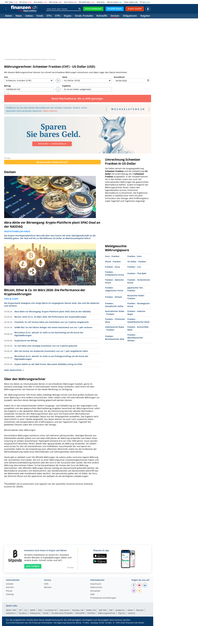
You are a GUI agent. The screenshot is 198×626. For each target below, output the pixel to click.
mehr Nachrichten (14, 370)
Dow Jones (64, 610)
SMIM (32, 610)
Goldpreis (120, 610)
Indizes (29, 16)
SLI (25, 610)
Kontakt (9, 584)
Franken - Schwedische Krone (114, 273)
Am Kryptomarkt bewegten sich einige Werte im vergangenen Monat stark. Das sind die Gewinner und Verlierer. (51, 304)
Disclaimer (95, 591)
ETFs (49, 16)
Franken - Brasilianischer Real (114, 337)
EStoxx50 (82, 2)
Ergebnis (87, 88)
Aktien (8, 16)
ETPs (57, 16)
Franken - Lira (134, 266)
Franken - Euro (134, 256)
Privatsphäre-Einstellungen (103, 598)
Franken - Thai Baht (136, 273)
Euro (66, 2)
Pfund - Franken (113, 261)
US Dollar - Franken (136, 261)
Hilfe (46, 584)
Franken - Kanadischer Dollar (114, 305)
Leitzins (131, 613)
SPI (21, 2)
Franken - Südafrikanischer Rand (138, 320)
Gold (98, 2)
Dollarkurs (11, 613)
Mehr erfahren (50, 111)
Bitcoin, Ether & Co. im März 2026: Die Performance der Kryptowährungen (44, 292)
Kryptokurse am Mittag (25, 340)
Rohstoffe (101, 16)
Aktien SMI (11, 610)
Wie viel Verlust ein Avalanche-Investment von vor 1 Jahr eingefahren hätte (51, 351)
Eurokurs (23, 613)
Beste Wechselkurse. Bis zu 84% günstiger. (78, 98)
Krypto (67, 16)
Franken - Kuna (112, 266)
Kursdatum (132, 79)
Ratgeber (145, 16)
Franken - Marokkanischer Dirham (135, 337)
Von (29, 79)
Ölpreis (121, 613)
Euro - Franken (112, 256)
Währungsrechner (106, 613)
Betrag (29, 88)
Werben (48, 587)
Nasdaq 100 (77, 610)
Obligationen (130, 16)
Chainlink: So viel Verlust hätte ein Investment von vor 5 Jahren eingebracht (51, 322)
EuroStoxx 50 (51, 610)
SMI (6, 2)
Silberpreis (35, 613)
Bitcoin (110, 2)
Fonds (39, 16)
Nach (87, 79)
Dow (35, 2)
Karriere (10, 587)
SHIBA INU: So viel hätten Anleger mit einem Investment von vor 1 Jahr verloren (53, 327)
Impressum (95, 584)
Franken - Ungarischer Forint (114, 289)
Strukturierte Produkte (62, 613)
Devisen (115, 16)
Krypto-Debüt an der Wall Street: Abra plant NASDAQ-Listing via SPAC (48, 364)
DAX (50, 2)
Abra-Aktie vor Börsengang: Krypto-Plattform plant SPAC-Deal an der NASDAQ (52, 224)
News (19, 16)
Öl (141, 2)
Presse (9, 591)
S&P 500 (102, 610)
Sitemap (10, 594)
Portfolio (91, 613)
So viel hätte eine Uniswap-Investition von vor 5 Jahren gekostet (45, 345)
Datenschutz (96, 587)
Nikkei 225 (91, 610)
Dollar (126, 2)
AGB (92, 594)
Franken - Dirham (113, 297)
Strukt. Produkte (84, 16)
